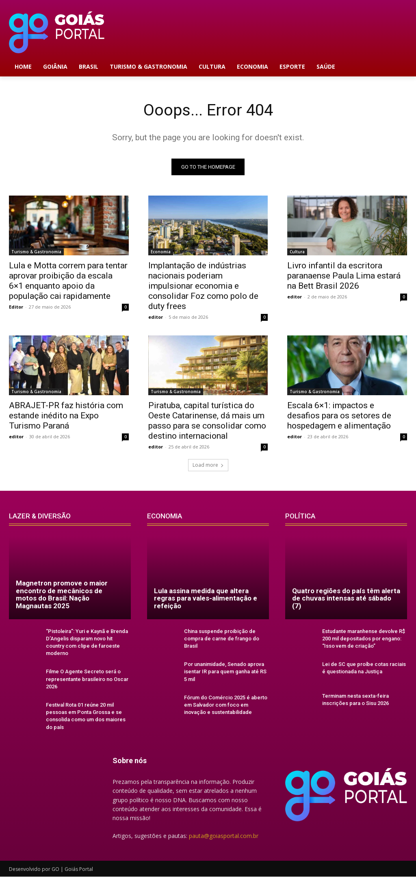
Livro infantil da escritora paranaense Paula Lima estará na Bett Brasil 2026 (344, 276)
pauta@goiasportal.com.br (223, 836)
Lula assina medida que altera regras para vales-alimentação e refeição (205, 598)
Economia (161, 252)
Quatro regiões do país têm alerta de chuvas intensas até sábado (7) (346, 598)
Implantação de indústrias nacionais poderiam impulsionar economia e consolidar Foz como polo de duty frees (203, 286)
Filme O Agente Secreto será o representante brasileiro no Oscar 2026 (87, 679)
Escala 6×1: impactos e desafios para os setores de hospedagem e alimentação (339, 416)
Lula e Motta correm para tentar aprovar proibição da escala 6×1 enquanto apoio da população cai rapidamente (68, 281)
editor (155, 317)
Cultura (297, 252)
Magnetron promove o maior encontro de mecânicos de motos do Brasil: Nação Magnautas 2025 (62, 594)
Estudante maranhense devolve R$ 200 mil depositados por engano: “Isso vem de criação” (363, 638)
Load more (208, 464)
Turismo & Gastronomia (36, 252)
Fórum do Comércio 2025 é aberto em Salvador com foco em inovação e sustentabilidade (225, 704)
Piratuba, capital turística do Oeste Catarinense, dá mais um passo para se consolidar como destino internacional (207, 421)
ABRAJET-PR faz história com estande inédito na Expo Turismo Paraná (66, 416)
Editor (16, 307)
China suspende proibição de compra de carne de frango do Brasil (221, 638)
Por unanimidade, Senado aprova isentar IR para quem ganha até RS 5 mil (225, 672)
